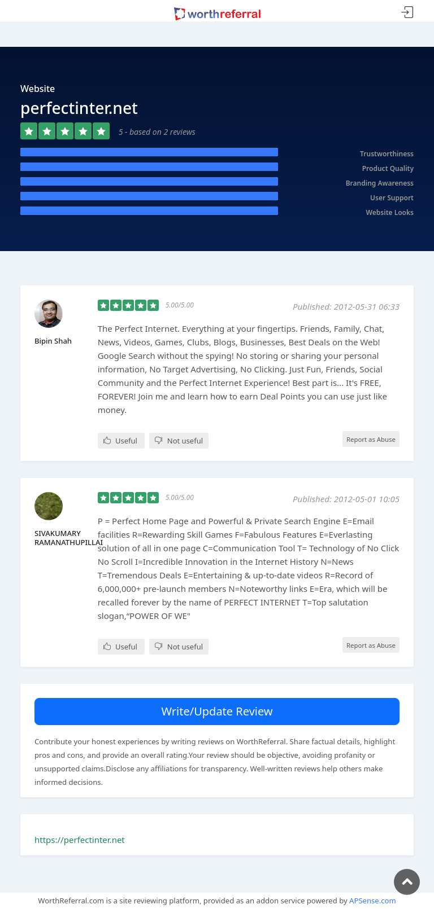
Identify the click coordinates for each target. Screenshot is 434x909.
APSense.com (372, 900)
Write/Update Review (216, 711)
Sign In (407, 12)
